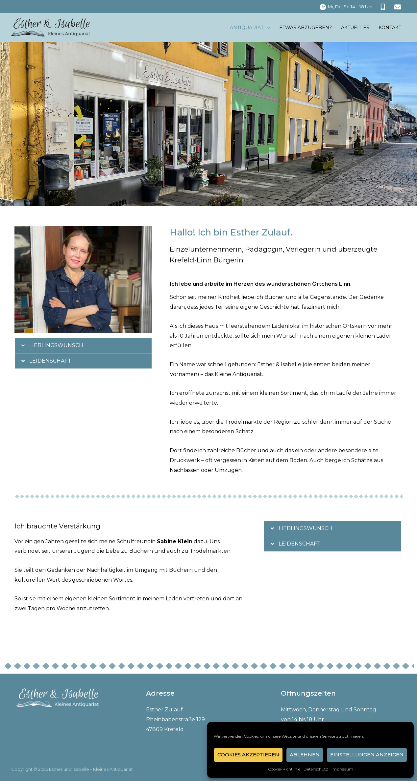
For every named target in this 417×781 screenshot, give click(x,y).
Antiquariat (246, 28)
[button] (83, 345)
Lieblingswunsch (56, 345)
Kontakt (390, 28)
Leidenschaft (50, 361)
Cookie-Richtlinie (284, 769)
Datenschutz (316, 769)
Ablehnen (305, 754)
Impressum (342, 769)
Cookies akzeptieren (248, 754)
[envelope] (398, 7)
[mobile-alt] (384, 7)
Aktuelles (355, 28)
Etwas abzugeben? (305, 28)
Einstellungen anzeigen (367, 754)
